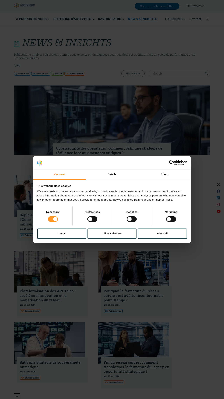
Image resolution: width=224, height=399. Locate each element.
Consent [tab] (59, 174)
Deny (61, 233)
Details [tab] (112, 174)
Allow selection (111, 233)
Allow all (162, 233)
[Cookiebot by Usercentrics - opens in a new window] (171, 162)
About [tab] (164, 174)
